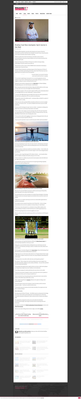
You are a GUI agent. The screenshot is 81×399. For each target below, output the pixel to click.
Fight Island (35, 83)
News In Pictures (53, 128)
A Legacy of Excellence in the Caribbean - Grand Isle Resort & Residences (24, 371)
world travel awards (23, 319)
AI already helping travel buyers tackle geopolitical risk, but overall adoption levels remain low (25, 348)
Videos (33, 13)
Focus (25, 14)
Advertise (26, 1)
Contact (22, 1)
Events (28, 13)
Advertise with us (35, 387)
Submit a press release (53, 389)
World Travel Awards (19, 306)
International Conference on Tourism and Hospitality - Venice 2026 (59, 122)
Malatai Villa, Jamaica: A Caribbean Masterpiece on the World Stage (24, 365)
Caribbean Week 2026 (58, 80)
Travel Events (53, 103)
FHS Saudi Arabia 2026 (58, 110)
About (19, 1)
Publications (42, 13)
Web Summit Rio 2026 (58, 71)
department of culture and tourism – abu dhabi (37, 319)
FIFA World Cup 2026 (57, 105)
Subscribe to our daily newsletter (24, 331)
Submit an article (52, 387)
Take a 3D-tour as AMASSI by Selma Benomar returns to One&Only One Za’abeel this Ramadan (59, 94)
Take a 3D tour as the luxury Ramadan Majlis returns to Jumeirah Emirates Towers (59, 89)
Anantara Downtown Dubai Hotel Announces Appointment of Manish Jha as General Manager (42, 348)
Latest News (54, 39)
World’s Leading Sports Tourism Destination (34, 305)
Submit (30, 1)
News (20, 13)
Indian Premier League (40, 241)
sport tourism (28, 319)
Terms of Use (26, 396)
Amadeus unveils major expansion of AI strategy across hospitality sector (25, 342)
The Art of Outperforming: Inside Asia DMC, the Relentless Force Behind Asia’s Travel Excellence (24, 358)
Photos (37, 13)
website (41, 308)
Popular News (62, 39)
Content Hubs (49, 13)
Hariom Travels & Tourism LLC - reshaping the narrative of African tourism (42, 365)
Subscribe (34, 1)
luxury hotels (34, 250)
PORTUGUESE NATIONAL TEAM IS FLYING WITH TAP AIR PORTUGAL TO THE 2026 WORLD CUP (59, 63)
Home (16, 1)
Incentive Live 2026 (57, 115)
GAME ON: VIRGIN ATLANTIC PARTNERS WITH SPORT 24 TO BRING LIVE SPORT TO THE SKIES (59, 57)
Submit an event (52, 392)
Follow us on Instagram (55, 156)
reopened (28, 279)
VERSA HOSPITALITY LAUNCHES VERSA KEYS (26, 3)
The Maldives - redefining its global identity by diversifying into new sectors (25, 377)
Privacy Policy (22, 396)
